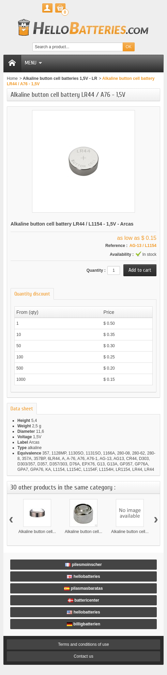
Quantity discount (32, 294)
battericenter (83, 600)
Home (12, 78)
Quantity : (96, 270)
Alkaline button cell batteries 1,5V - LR (60, 78)
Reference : (116, 245)
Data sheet (22, 409)
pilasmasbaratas (83, 588)
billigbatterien (83, 624)
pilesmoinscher (83, 564)
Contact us (83, 656)
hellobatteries (83, 576)
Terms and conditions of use (83, 644)
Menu (33, 63)
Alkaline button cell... (37, 531)
